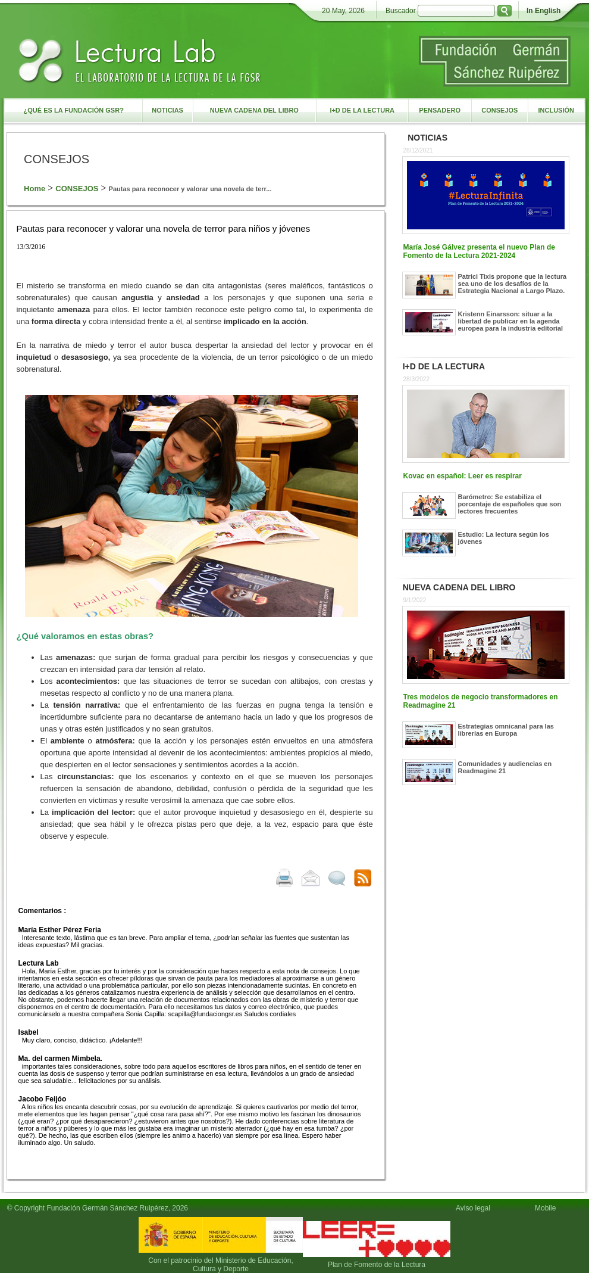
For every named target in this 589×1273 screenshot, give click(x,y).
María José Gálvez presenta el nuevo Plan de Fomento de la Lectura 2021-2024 (479, 251)
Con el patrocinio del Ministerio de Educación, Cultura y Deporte (220, 1264)
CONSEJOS (76, 188)
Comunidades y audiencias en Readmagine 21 (505, 767)
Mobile (547, 1208)
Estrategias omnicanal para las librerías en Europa (506, 730)
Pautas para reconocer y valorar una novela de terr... (190, 188)
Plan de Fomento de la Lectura (376, 1264)
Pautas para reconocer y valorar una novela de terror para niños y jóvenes (164, 228)
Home (34, 188)
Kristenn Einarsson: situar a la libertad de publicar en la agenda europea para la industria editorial (510, 321)
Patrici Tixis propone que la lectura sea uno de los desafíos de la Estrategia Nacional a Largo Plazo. (512, 283)
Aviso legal (473, 1208)
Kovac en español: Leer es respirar (462, 476)
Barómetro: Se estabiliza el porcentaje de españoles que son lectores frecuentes (510, 504)
